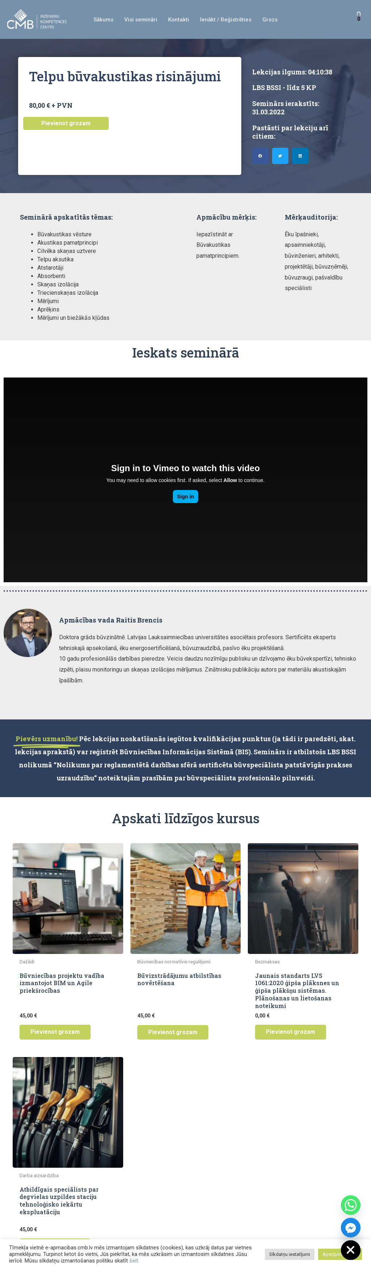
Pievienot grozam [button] (55, 1031)
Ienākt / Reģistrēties (225, 19)
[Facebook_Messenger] (350, 1227)
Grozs (270, 19)
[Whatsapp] (350, 1205)
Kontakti (178, 19)
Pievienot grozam (66, 123)
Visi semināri (140, 19)
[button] (260, 156)
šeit (133, 1260)
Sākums (103, 19)
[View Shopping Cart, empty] (358, 19)
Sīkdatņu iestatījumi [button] (289, 1254)
